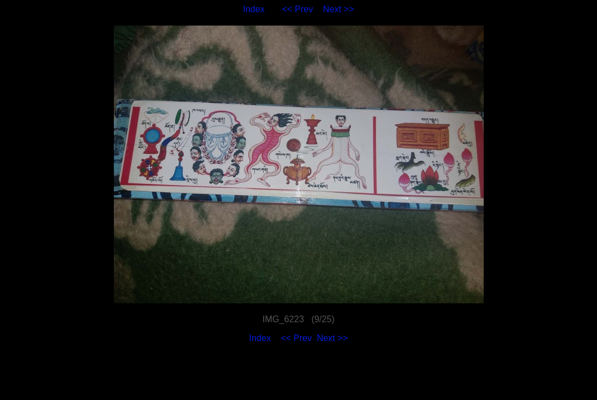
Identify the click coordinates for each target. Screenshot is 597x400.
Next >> (338, 9)
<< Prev (297, 9)
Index (253, 9)
